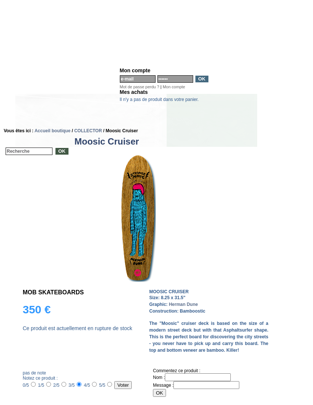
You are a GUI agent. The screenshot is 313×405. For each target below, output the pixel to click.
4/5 (90, 385)
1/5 (44, 385)
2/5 (59, 385)
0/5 (29, 385)
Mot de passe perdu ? (139, 87)
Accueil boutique (53, 130)
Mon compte (174, 87)
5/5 (105, 385)
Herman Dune (183, 304)
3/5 (75, 385)
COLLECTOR (88, 130)
